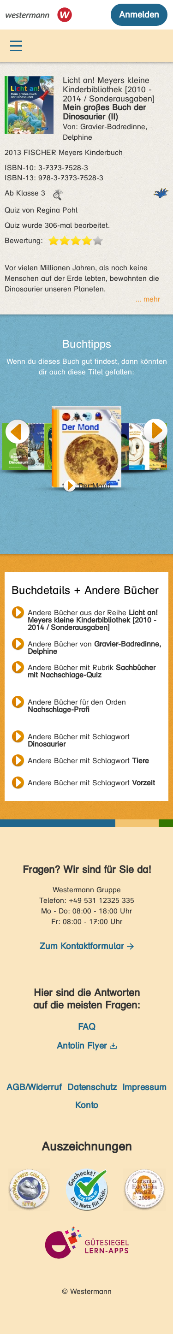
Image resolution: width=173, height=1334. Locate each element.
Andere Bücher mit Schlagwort (79, 737)
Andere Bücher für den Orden (77, 703)
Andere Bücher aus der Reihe (93, 613)
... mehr (148, 299)
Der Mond (94, 485)
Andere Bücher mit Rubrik (91, 668)
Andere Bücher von (94, 645)
